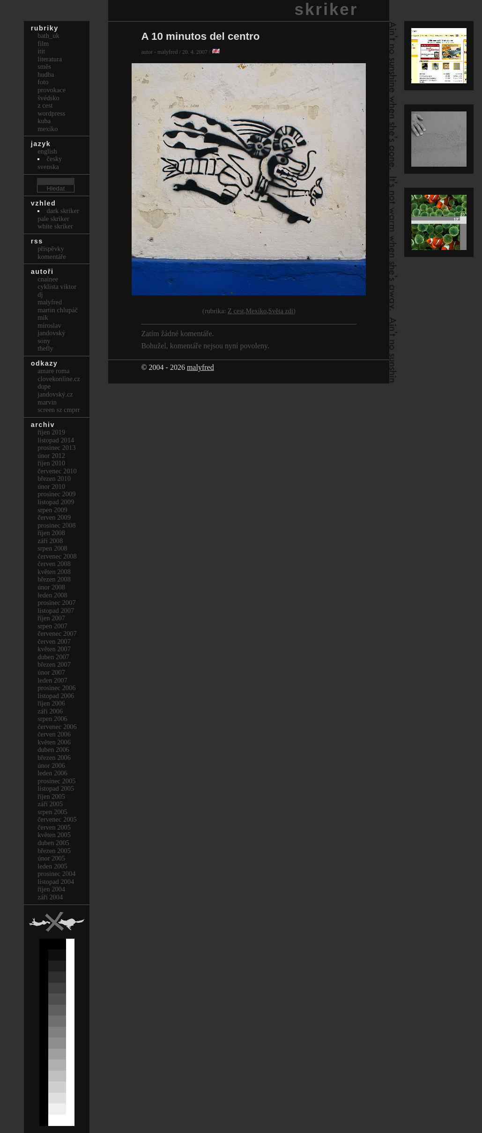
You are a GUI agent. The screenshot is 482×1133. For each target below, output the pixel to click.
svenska (48, 166)
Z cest (236, 311)
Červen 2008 (54, 563)
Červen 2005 (54, 827)
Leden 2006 (52, 773)
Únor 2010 (51, 486)
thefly (45, 348)
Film (43, 43)
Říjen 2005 (51, 796)
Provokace (51, 90)
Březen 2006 (54, 757)
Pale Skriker (53, 218)
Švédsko (48, 98)
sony (43, 341)
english (47, 151)
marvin (47, 402)
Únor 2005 (51, 858)
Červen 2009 (54, 517)
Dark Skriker (63, 210)
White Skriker (55, 226)
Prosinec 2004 (56, 873)
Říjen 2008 (51, 533)
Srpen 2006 (52, 718)
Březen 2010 (54, 478)
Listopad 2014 (55, 440)
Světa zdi (280, 311)
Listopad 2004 (55, 881)
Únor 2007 (51, 672)
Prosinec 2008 (56, 525)
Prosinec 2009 (56, 494)
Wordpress (51, 113)
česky (54, 158)
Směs (44, 66)
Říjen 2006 (51, 703)
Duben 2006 (53, 749)
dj (40, 294)
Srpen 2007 (52, 626)
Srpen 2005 (52, 812)
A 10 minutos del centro (200, 36)
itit (41, 51)
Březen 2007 (54, 664)
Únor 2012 (51, 455)
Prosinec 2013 (56, 447)
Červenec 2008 (57, 556)
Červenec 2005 (57, 819)
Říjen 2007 (51, 618)
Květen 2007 (54, 649)
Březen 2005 (54, 850)
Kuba (44, 121)
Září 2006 (50, 711)
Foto (42, 82)
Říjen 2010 (51, 463)
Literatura (49, 59)
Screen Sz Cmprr (58, 409)
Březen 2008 (54, 579)
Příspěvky (50, 248)
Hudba (45, 74)
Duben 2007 (53, 657)
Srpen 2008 (52, 548)
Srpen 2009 (52, 510)
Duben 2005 (53, 842)
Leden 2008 (52, 595)
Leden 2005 (52, 866)
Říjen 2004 (51, 889)
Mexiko (256, 311)
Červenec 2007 (57, 633)
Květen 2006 (54, 742)
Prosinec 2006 (56, 688)
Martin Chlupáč (57, 310)
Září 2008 (50, 540)
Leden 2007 (52, 680)
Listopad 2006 (55, 695)
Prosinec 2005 (56, 781)
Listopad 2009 (55, 502)
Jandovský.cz (55, 394)
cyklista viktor (56, 286)
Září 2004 (50, 897)
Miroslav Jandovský (51, 329)
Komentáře (51, 256)
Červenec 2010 (57, 471)
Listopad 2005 (55, 788)
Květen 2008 (54, 571)
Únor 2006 (51, 765)
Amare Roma (53, 371)
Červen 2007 (54, 641)
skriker (326, 9)
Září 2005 (50, 804)
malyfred (200, 367)
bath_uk (48, 35)
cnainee (47, 279)
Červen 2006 (54, 734)
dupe (44, 386)
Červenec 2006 (57, 726)
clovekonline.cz (58, 379)
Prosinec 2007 (56, 602)
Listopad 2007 (55, 610)
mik (42, 317)
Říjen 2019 (51, 432)
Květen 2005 (54, 835)
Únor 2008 (51, 587)
